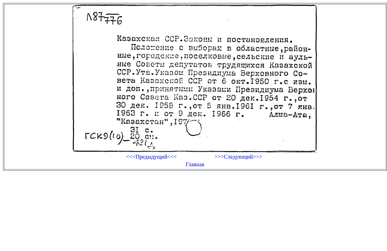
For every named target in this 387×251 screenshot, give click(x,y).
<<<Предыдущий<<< (151, 157)
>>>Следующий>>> (238, 157)
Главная (194, 164)
